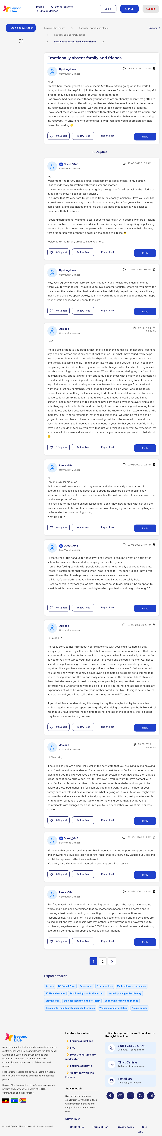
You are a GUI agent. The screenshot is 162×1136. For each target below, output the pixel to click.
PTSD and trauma (55, 993)
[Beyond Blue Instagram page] (130, 1102)
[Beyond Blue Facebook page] (110, 1102)
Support (150, 8)
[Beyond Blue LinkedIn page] (151, 1102)
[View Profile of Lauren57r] (65, 465)
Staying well (52, 1000)
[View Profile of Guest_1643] (71, 164)
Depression (86, 986)
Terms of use (100, 1127)
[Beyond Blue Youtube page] (120, 1102)
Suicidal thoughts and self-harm (82, 1000)
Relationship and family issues (69, 34)
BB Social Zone (66, 986)
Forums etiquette (81, 1065)
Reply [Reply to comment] (145, 253)
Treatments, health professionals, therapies (70, 1008)
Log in (108, 8)
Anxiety (50, 986)
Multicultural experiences (131, 986)
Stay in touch (72, 1118)
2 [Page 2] (103, 961)
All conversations (62, 6)
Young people (139, 1008)
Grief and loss (105, 986)
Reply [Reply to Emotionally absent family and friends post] (145, 136)
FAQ (72, 1047)
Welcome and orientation (113, 1008)
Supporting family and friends (121, 1000)
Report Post (107, 135)
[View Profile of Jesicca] (64, 328)
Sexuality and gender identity (124, 993)
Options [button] (153, 28)
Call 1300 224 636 (131, 1046)
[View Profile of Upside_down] (67, 69)
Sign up (129, 8)
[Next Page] (112, 961)
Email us (125, 1079)
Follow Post (83, 135)
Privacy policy (125, 1127)
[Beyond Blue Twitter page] (141, 1102)
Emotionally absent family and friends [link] (75, 41)
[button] (51, 136)
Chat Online (127, 1062)
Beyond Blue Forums (16, 9)
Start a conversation (22, 27)
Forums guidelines (47, 11)
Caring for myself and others (93, 28)
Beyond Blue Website (16, 1037)
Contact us (77, 1127)
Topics (40, 6)
